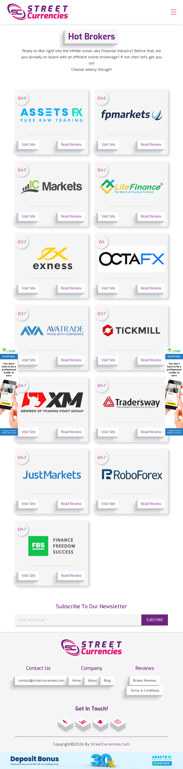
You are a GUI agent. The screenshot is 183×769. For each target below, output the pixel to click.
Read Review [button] (71, 145)
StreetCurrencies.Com (110, 744)
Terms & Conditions (145, 690)
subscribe (154, 620)
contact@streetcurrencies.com (41, 680)
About (92, 680)
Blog (107, 680)
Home (76, 680)
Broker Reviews (144, 680)
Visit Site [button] (28, 145)
